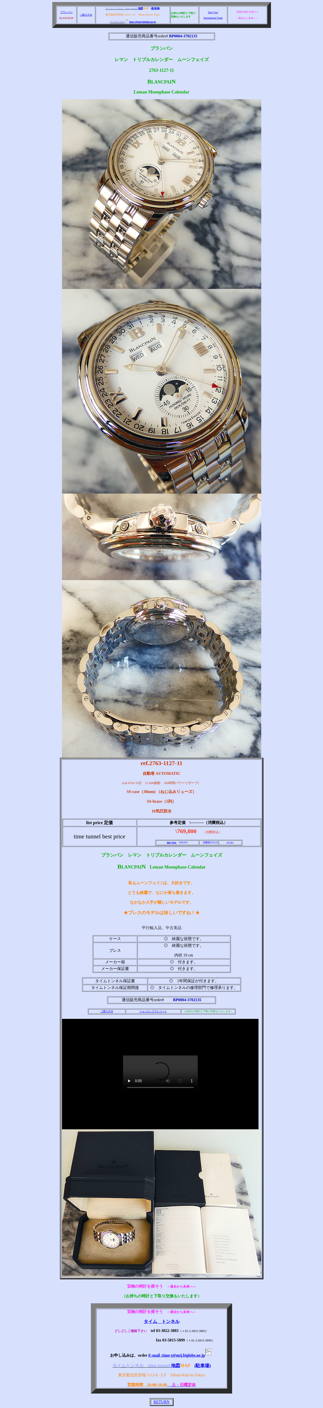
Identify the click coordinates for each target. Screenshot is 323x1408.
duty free (171, 842)
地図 (140, 8)
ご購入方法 (86, 14)
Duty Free (213, 12)
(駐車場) (155, 8)
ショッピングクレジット (153, 1011)
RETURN (162, 1402)
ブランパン (66, 12)
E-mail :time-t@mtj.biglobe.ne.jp (180, 1355)
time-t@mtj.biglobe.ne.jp (141, 21)
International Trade (212, 17)
